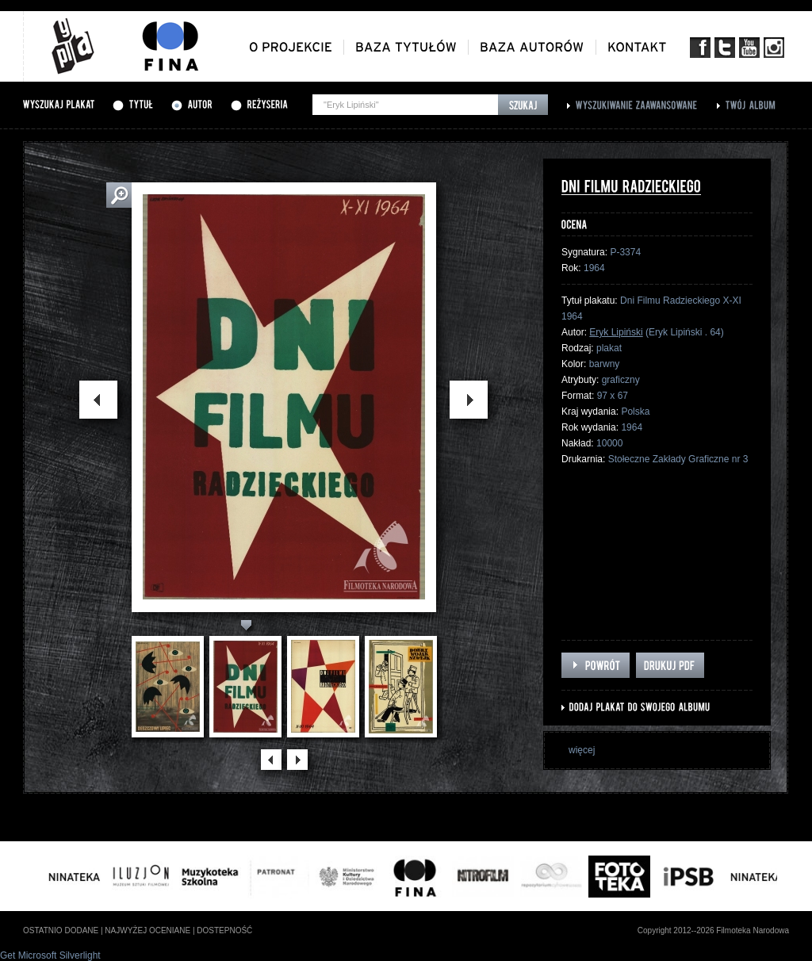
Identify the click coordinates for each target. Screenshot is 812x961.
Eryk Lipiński (615, 332)
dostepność (224, 930)
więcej (582, 750)
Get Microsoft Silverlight (50, 955)
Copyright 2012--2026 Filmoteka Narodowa (713, 930)
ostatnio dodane (60, 930)
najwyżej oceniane (147, 930)
